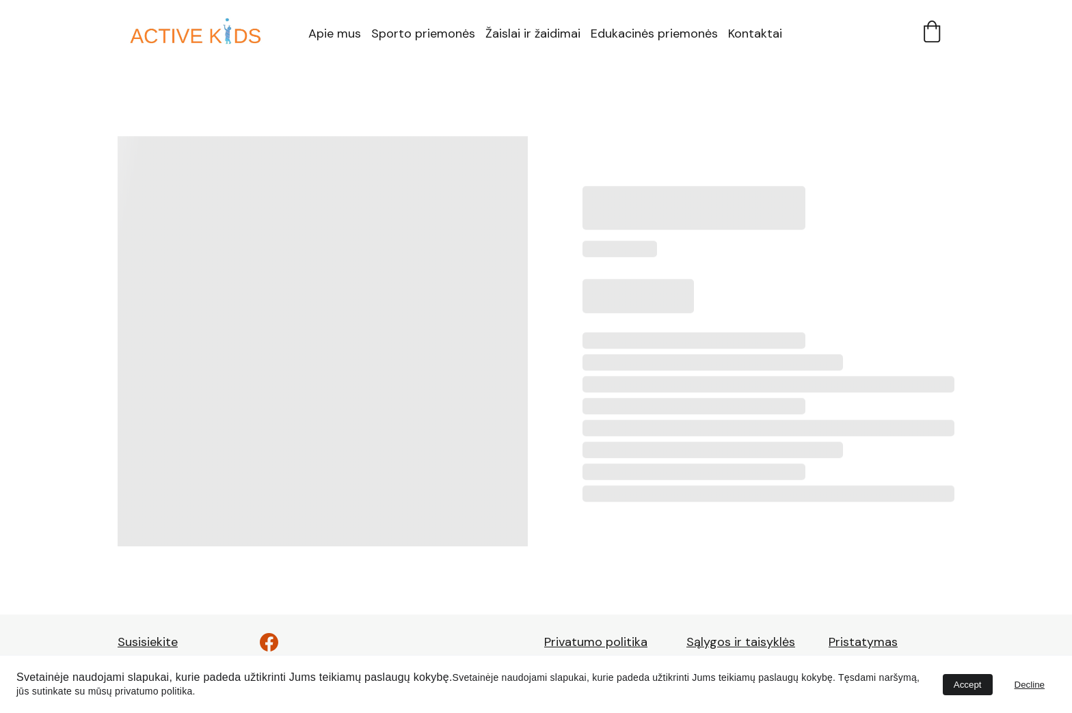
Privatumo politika (595, 642)
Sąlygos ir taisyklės (740, 642)
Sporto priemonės (423, 33)
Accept (968, 685)
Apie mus (334, 33)
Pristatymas (863, 642)
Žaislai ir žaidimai (532, 33)
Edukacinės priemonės (654, 33)
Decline (1030, 685)
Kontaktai (755, 33)
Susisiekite (148, 642)
